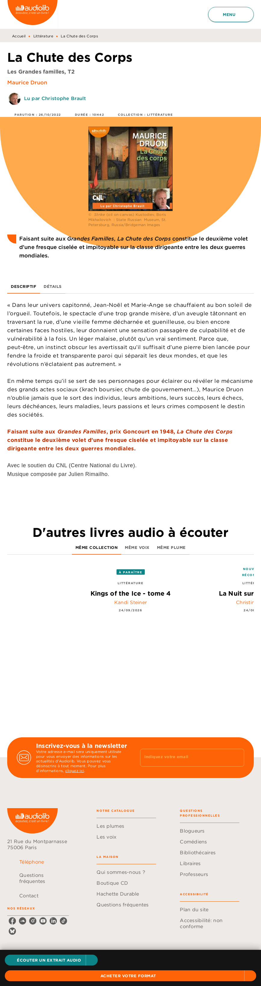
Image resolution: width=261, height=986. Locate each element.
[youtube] (43, 921)
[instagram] (33, 921)
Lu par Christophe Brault (55, 98)
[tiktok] (63, 921)
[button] (51, 960)
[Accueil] (32, 14)
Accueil (19, 36)
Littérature (43, 36)
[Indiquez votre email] (184, 757)
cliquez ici (74, 771)
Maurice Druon (27, 82)
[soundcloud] (22, 921)
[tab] (23, 286)
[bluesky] (12, 931)
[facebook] (12, 921)
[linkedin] (53, 921)
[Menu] (231, 14)
